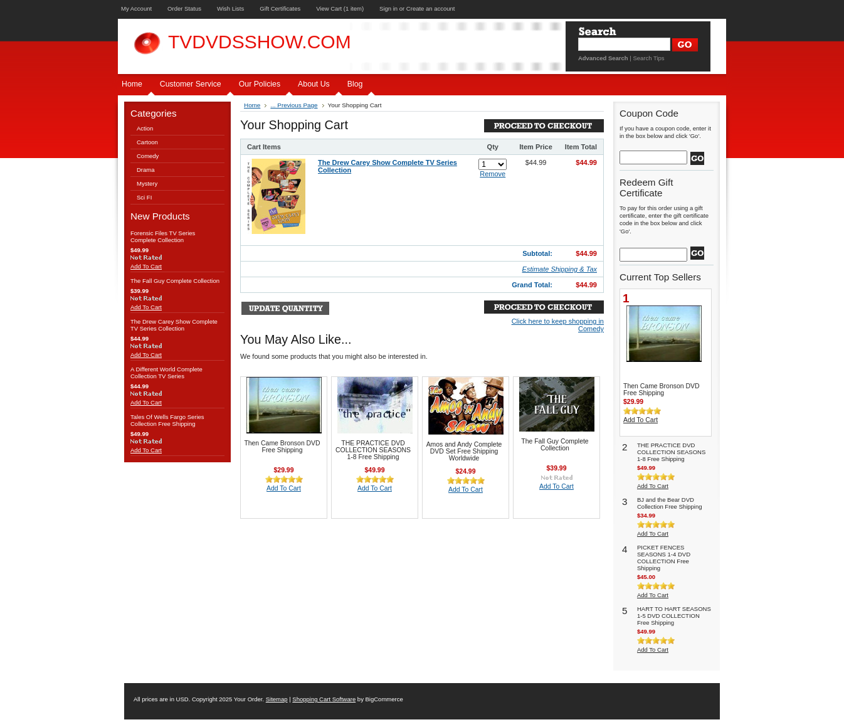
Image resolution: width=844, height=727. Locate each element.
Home (252, 105)
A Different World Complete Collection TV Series (166, 372)
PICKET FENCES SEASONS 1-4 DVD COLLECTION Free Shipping (663, 557)
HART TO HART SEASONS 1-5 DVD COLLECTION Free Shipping (674, 615)
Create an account (430, 8)
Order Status (184, 8)
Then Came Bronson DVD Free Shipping (282, 447)
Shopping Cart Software (324, 699)
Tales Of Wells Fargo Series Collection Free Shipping (167, 420)
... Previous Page (293, 105)
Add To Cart (146, 266)
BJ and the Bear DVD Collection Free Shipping (669, 503)
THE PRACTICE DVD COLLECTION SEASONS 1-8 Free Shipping (373, 450)
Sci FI (144, 197)
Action (145, 128)
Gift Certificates (280, 8)
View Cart (340, 8)
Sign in (388, 8)
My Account (136, 8)
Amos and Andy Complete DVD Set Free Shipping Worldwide (464, 451)
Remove (492, 174)
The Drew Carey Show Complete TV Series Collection (174, 325)
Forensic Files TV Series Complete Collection (162, 236)
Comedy (148, 155)
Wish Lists (230, 8)
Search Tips (648, 58)
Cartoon (147, 142)
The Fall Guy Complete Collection (174, 280)
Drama (146, 169)
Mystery (147, 183)
